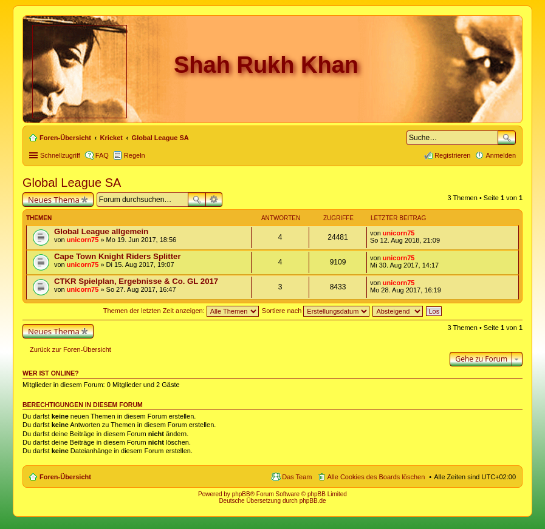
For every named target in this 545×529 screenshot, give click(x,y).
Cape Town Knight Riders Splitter (117, 256)
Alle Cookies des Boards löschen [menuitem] (376, 476)
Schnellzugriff (60, 155)
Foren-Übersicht (65, 476)
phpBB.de (313, 500)
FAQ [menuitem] (102, 155)
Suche (507, 137)
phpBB (241, 494)
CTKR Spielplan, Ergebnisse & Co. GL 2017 (136, 281)
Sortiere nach (315, 310)
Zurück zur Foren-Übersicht (70, 349)
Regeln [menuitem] (134, 155)
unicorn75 (83, 239)
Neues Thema (54, 199)
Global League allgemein (101, 231)
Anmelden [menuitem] (500, 155)
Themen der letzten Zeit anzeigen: (181, 310)
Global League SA (71, 182)
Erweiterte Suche (214, 199)
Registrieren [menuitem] (452, 155)
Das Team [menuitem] (297, 476)
